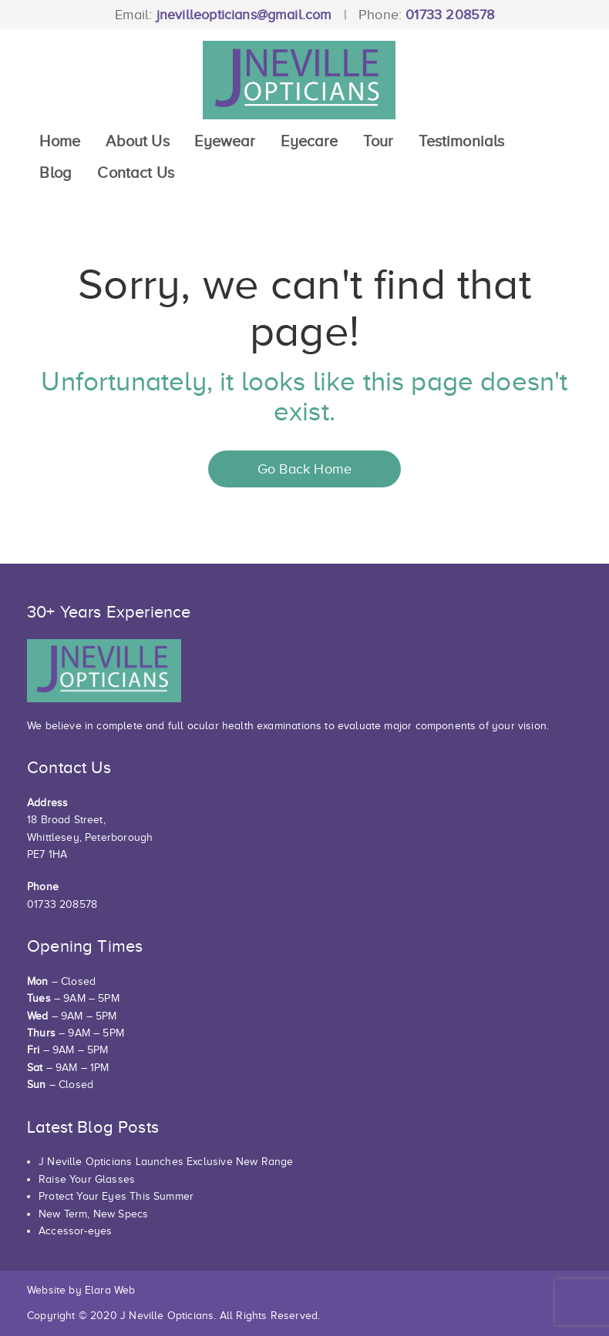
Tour (378, 140)
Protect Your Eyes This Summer (116, 1196)
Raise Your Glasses (87, 1179)
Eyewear (224, 140)
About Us (137, 140)
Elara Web (110, 1290)
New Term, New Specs (93, 1214)
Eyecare (309, 140)
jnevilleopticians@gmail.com (244, 14)
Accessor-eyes (75, 1231)
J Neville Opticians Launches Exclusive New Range (166, 1161)
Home (59, 140)
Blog (55, 172)
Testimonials (461, 140)
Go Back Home (304, 469)
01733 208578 (449, 14)
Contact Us (135, 172)
